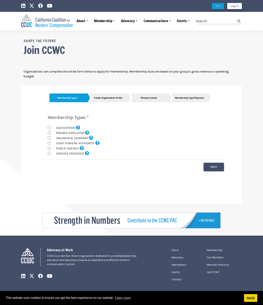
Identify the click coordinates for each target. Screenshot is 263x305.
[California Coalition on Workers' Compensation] (47, 21)
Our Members (215, 257)
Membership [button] (103, 20)
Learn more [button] (123, 297)
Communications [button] (156, 20)
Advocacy (177, 257)
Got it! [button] (251, 297)
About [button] (81, 20)
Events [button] (182, 20)
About (175, 250)
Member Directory (218, 264)
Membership (214, 250)
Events (175, 272)
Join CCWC (213, 272)
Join (218, 6)
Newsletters (178, 264)
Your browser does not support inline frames (131, 145)
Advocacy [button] (128, 20)
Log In (234, 6)
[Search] (216, 21)
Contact (176, 279)
